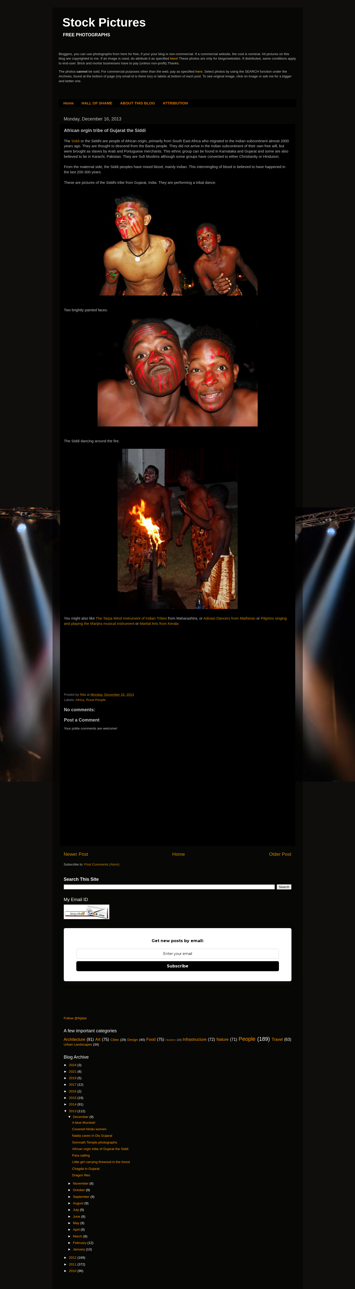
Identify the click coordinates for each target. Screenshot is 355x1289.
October (79, 1190)
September (82, 1197)
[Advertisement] (101, 657)
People (247, 1039)
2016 (73, 1091)
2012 (73, 1257)
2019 (73, 1078)
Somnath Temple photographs (94, 1142)
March (78, 1236)
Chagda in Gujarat (86, 1169)
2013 (73, 1111)
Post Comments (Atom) (101, 864)
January (79, 1249)
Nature (222, 1039)
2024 (73, 1065)
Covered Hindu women (89, 1129)
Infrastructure (194, 1039)
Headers (171, 1039)
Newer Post (76, 854)
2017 (73, 1084)
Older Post (280, 854)
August (79, 1203)
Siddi (76, 141)
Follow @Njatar (75, 1018)
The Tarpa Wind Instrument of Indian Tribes (131, 618)
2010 (73, 1271)
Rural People (96, 700)
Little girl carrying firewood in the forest (101, 1162)
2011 (73, 1264)
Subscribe (177, 966)
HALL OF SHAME (97, 103)
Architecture (74, 1039)
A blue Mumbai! (83, 1122)
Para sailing (81, 1155)
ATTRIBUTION (175, 103)
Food (151, 1039)
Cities (115, 1040)
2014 (73, 1104)
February (80, 1243)
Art (98, 1039)
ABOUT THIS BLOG (137, 103)
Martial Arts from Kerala (159, 624)
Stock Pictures (104, 22)
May (76, 1223)
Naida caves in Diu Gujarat (92, 1135)
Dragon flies (81, 1175)
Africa (80, 700)
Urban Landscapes (78, 1044)
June (77, 1216)
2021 (73, 1071)
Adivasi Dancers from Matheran (229, 618)
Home (68, 103)
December (81, 1117)
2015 (73, 1098)
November (81, 1183)
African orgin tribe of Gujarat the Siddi (100, 1149)
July (76, 1210)
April (77, 1229)
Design (132, 1040)
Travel (277, 1039)
